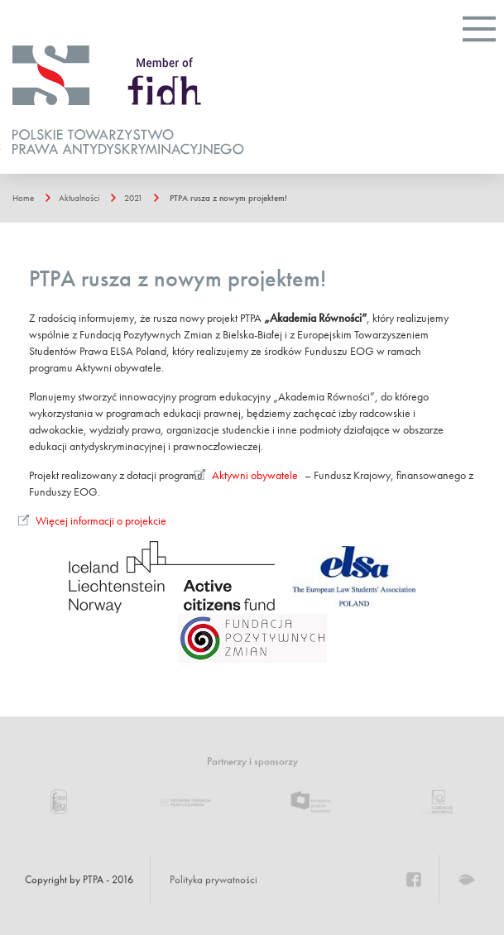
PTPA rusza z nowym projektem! (228, 198)
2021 (133, 198)
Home (23, 198)
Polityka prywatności (213, 879)
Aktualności (79, 198)
